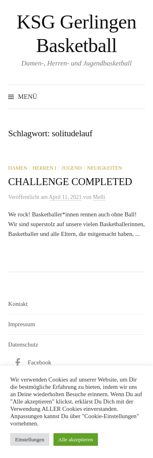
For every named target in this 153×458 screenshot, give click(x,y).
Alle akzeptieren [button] (75, 439)
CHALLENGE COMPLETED (70, 181)
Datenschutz (23, 344)
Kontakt (18, 304)
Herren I (44, 168)
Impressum (21, 324)
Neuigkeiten (104, 168)
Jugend (72, 168)
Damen (17, 168)
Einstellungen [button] (29, 439)
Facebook (39, 362)
